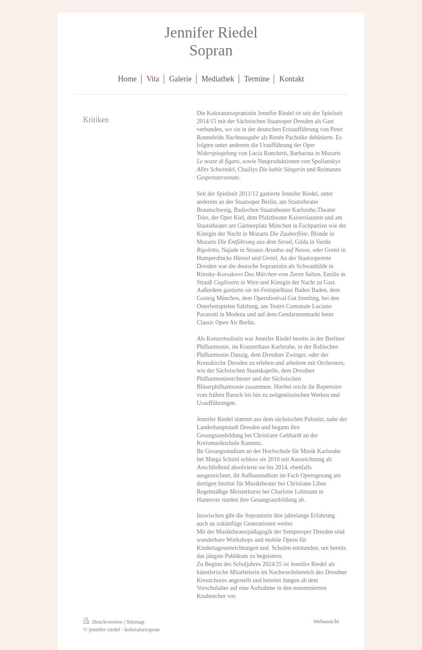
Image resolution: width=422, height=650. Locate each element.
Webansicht (326, 621)
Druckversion (103, 621)
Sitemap (135, 621)
